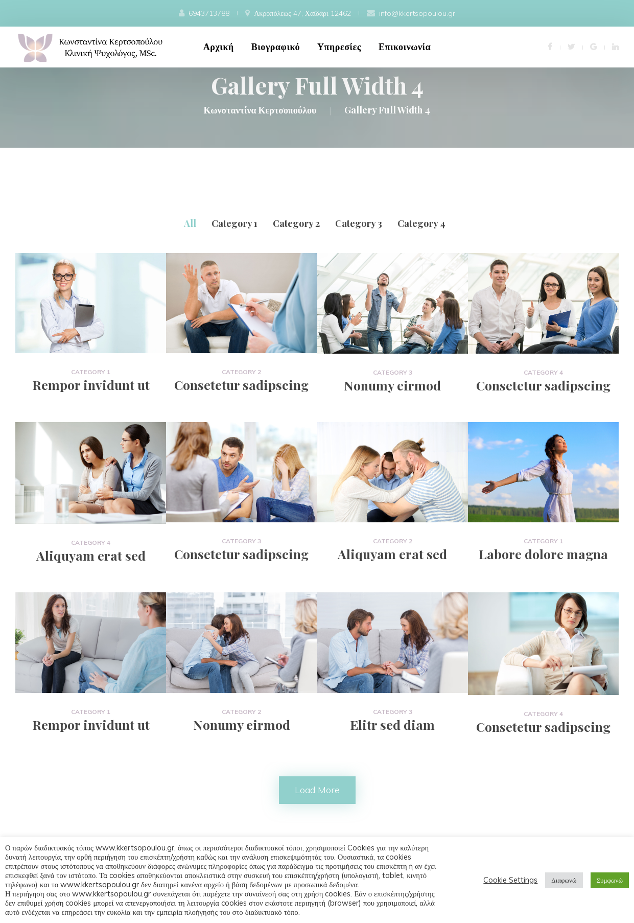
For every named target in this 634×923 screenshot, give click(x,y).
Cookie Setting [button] (510, 880)
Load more (317, 790)
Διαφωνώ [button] (563, 880)
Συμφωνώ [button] (610, 880)
